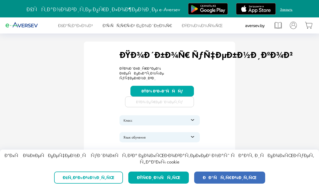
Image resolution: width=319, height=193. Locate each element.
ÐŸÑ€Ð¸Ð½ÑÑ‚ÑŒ (158, 177)
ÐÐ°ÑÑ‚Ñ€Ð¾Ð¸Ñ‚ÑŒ (230, 177)
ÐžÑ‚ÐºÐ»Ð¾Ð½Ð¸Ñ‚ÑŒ (88, 177)
